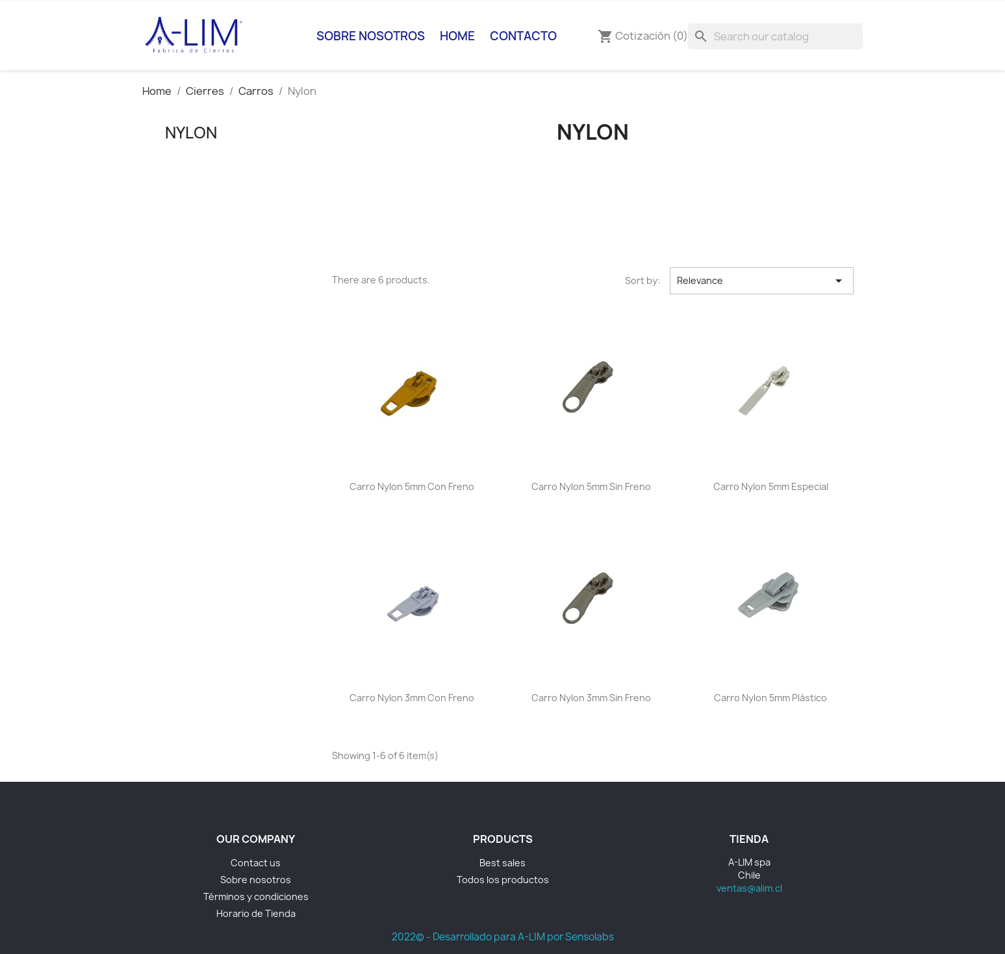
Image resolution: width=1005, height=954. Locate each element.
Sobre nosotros (370, 36)
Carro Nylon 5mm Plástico (770, 697)
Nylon (191, 133)
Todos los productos (503, 879)
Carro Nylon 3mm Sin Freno (591, 697)
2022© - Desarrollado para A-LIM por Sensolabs (503, 937)
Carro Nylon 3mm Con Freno (412, 697)
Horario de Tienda (256, 913)
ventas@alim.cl (749, 888)
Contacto (523, 36)
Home (457, 36)
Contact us (256, 863)
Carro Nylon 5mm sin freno (591, 486)
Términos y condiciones (256, 896)
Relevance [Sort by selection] (761, 281)
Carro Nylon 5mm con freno (412, 486)
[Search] (775, 36)
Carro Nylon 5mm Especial (770, 486)
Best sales (502, 863)
